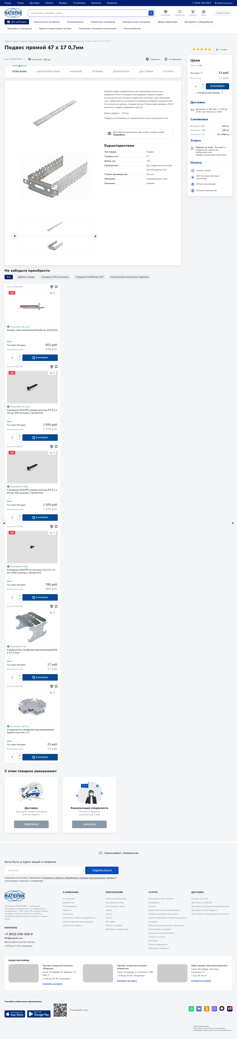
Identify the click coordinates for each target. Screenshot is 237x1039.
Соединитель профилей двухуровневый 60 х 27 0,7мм (32, 652)
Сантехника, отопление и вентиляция (98, 28)
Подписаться (102, 870)
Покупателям (114, 892)
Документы (121, 71)
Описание (19, 71)
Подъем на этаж (156, 936)
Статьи (109, 917)
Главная (8, 41)
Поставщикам (70, 906)
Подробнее (119, 134)
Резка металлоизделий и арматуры (166, 925)
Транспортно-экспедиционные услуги (210, 914)
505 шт (47, 59)
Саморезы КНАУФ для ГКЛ (89, 277)
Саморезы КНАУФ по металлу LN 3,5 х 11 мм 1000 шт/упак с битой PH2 (31, 572)
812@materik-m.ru (14, 938)
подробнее (31, 825)
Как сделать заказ (115, 902)
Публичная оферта (72, 925)
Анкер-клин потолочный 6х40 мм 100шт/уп (32, 330)
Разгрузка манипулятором (161, 933)
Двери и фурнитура (167, 21)
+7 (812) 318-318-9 (201, 3)
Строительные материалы (46, 21)
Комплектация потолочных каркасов (68, 41)
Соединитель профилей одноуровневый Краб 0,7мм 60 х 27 (30, 732)
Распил (152, 906)
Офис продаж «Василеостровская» (209, 965)
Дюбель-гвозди (26, 277)
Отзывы (97, 71)
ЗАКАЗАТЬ (89, 825)
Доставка (34, 3)
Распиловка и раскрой (159, 929)
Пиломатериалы (75, 21)
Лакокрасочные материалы (136, 21)
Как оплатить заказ (115, 906)
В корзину (217, 86)
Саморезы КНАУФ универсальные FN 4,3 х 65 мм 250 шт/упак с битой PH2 (32, 492)
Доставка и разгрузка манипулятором (210, 906)
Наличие (76, 71)
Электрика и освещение (19, 28)
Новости (67, 910)
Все (9, 277)
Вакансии (112, 3)
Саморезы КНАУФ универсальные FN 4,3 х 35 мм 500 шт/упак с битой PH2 (32, 412)
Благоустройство (132, 28)
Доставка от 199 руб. (201, 902)
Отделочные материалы (103, 21)
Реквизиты (68, 914)
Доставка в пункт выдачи (161, 898)
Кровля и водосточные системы (55, 28)
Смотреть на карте (52, 983)
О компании (79, 3)
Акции (8, 3)
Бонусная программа (116, 898)
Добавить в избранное (117, 929)
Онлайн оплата (223, 13)
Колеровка (153, 902)
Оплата (49, 3)
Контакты (96, 3)
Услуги (20, 3)
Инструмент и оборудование (199, 21)
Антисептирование (157, 944)
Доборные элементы (158, 948)
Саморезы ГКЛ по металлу (55, 277)
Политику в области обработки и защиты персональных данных (78, 877)
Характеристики (48, 71)
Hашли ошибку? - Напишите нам (118, 852)
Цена (9, 341)
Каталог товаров (20, 41)
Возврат (63, 3)
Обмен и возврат (114, 925)
